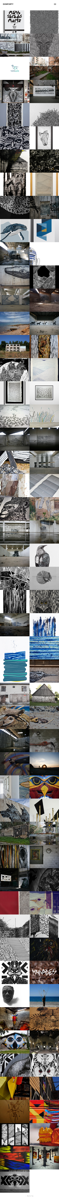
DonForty (8, 4)
